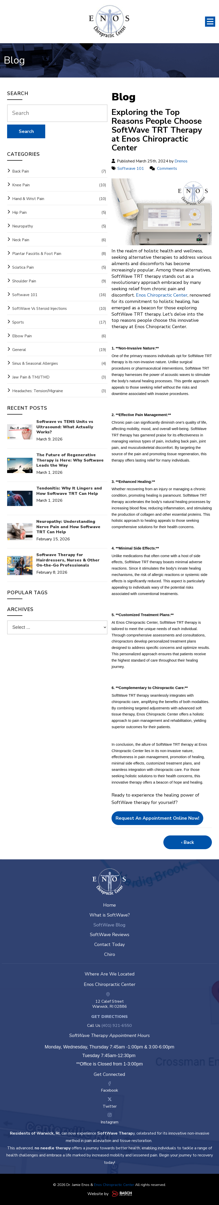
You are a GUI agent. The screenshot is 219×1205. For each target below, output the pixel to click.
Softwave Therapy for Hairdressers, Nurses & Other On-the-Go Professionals (68, 560)
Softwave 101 (130, 168)
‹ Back (187, 842)
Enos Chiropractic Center (114, 1184)
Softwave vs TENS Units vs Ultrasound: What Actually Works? (64, 427)
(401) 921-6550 (116, 1025)
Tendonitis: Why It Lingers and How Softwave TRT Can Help (69, 491)
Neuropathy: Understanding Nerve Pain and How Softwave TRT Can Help (68, 527)
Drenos (181, 161)
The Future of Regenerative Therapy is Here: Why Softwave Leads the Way (70, 460)
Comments (167, 168)
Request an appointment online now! (157, 818)
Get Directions (109, 1016)
